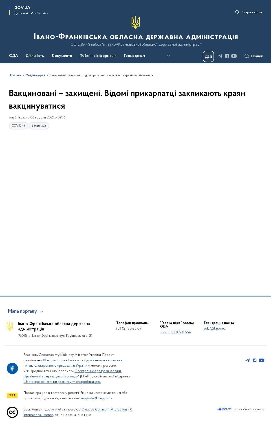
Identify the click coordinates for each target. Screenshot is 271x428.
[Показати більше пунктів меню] (168, 55)
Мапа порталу (22, 311)
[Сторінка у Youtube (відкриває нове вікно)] (234, 56)
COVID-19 (18, 125)
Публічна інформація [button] (98, 56)
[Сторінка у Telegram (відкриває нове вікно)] (220, 56)
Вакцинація (39, 125)
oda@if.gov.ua (214, 328)
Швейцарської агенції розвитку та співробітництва (62, 382)
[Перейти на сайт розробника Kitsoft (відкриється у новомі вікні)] (225, 409)
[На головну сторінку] (135, 31)
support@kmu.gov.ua (96, 398)
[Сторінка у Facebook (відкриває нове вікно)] (227, 56)
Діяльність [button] (35, 56)
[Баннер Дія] (208, 56)
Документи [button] (62, 56)
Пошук (257, 56)
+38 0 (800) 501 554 (175, 332)
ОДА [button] (13, 56)
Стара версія (252, 12)
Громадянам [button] (134, 56)
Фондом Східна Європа (61, 360)
